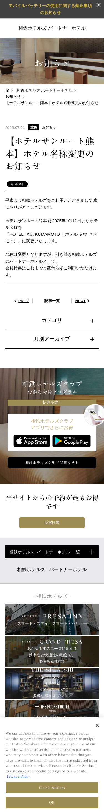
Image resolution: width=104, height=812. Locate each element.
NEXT (83, 301)
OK (52, 803)
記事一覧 (52, 301)
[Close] (97, 726)
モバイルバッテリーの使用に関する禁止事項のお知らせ (50, 9)
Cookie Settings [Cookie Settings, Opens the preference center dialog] (52, 788)
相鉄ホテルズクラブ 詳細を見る (52, 463)
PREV (21, 301)
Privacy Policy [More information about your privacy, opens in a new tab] (18, 777)
